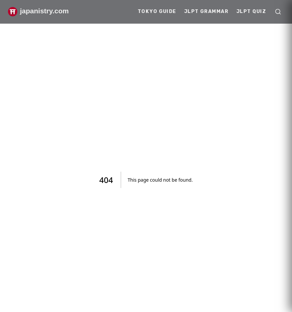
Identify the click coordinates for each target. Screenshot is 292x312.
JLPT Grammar (206, 11)
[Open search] (278, 12)
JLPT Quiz (251, 11)
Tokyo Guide (157, 11)
